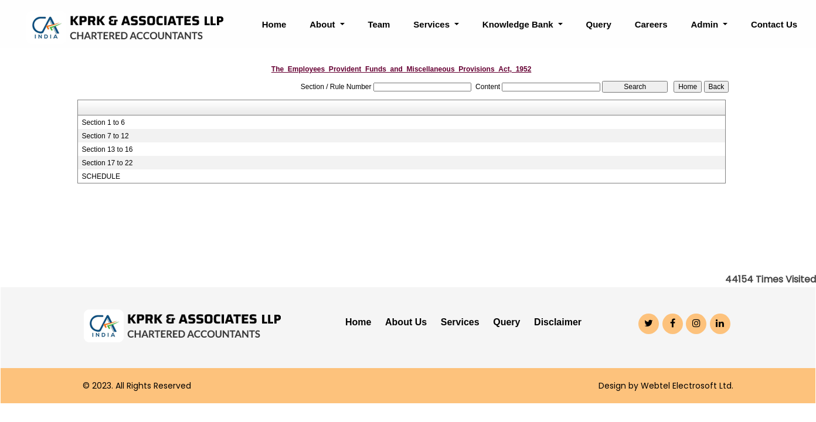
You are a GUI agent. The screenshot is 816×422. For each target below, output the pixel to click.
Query (598, 24)
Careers (651, 24)
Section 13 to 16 (107, 149)
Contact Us (774, 24)
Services (460, 322)
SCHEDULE (101, 176)
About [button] (323, 24)
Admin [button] (705, 24)
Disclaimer (558, 322)
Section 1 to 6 (103, 122)
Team (379, 24)
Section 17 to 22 (107, 163)
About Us (406, 322)
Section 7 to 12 (105, 136)
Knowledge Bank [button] (519, 24)
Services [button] (432, 24)
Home (274, 24)
